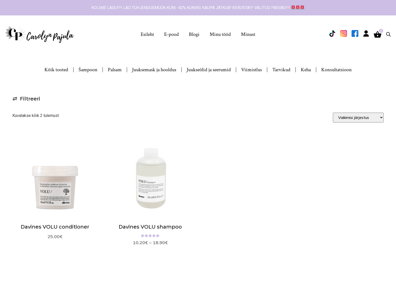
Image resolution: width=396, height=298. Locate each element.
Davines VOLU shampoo (150, 227)
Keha (306, 69)
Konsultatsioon (336, 69)
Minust (248, 34)
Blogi (194, 34)
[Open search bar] (388, 34)
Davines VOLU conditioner (55, 227)
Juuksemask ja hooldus (154, 69)
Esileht (147, 34)
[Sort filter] (358, 117)
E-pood (171, 34)
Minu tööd (220, 34)
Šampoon (88, 69)
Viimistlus (251, 69)
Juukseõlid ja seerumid (209, 69)
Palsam (115, 69)
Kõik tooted (56, 69)
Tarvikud (281, 69)
